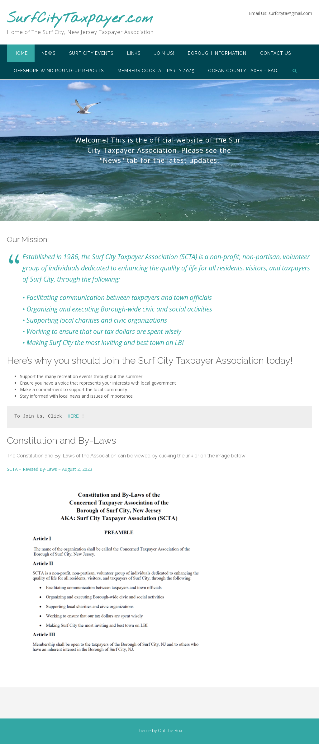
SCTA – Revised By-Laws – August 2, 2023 (49, 469)
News (48, 53)
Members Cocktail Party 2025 (155, 70)
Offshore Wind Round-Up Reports (59, 70)
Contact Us (275, 53)
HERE (73, 416)
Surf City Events (91, 53)
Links (133, 53)
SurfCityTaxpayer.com (80, 19)
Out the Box (170, 730)
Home (21, 53)
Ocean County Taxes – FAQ (243, 70)
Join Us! (164, 53)
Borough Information (217, 53)
